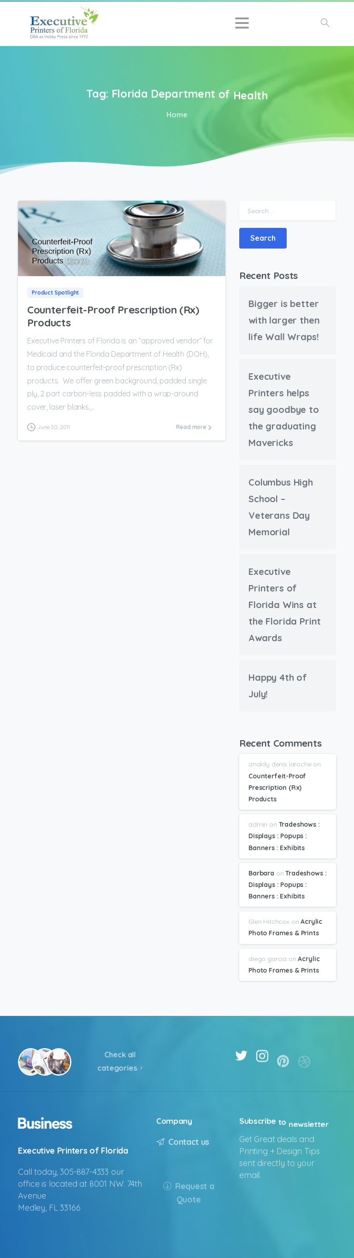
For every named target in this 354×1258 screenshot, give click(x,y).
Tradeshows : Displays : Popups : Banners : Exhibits (284, 836)
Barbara (261, 873)
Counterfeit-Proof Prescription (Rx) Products (113, 316)
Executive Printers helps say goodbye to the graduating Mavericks (283, 409)
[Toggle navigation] (242, 23)
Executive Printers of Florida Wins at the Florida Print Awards (284, 604)
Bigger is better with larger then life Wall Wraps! (283, 320)
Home (175, 114)
